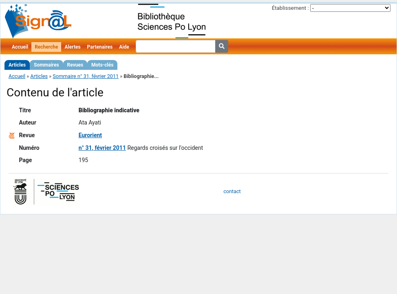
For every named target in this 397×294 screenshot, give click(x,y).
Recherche (46, 47)
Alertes (72, 47)
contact (231, 191)
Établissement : (290, 8)
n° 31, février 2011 (102, 148)
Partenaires (100, 47)
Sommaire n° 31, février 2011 (86, 76)
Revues (75, 65)
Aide (124, 47)
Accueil (20, 47)
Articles (17, 65)
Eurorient (90, 135)
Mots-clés (102, 65)
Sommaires (46, 65)
